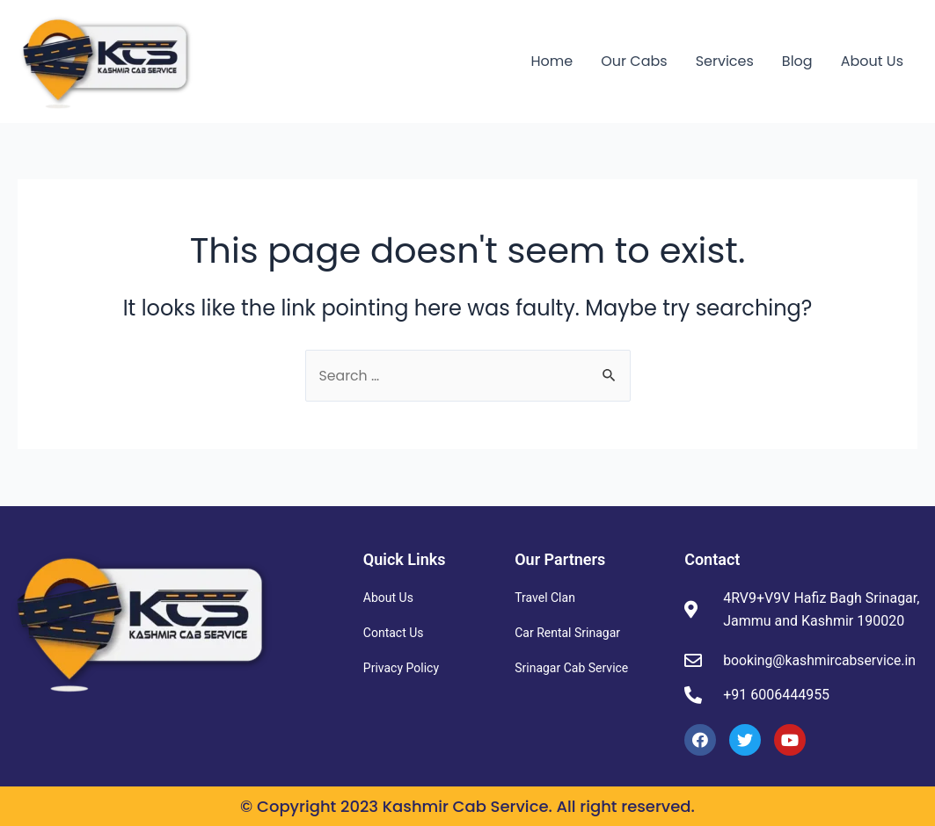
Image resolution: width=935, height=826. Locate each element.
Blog (797, 61)
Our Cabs (634, 61)
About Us (872, 61)
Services (725, 61)
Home (552, 61)
